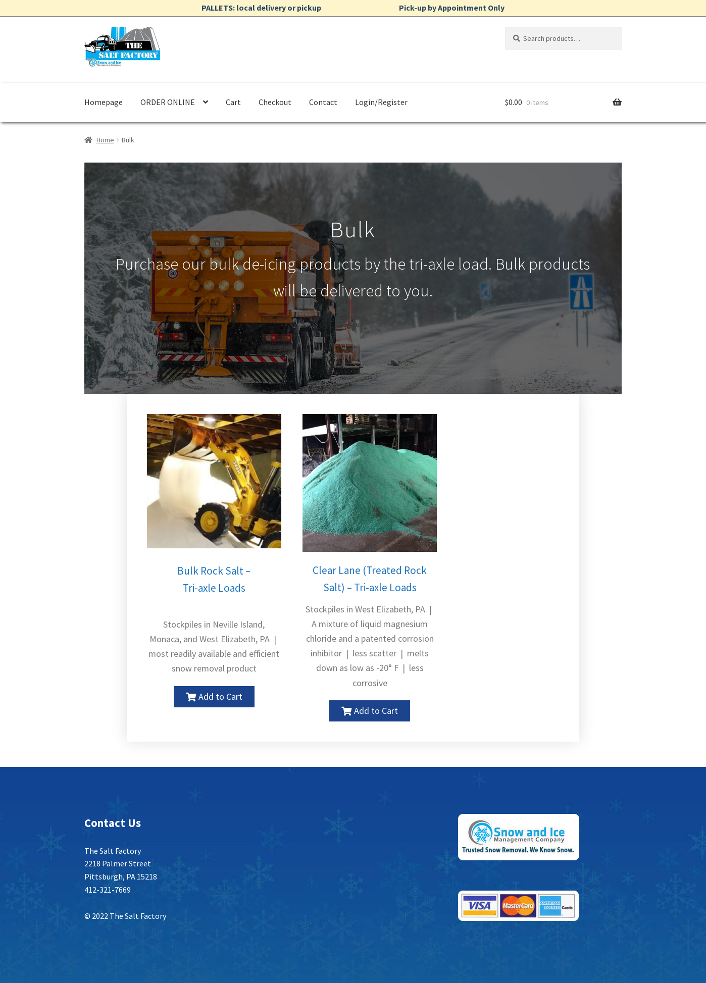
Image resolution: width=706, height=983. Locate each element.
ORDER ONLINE (167, 102)
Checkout (275, 102)
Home (105, 139)
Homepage (103, 102)
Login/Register (381, 102)
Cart (233, 102)
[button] (214, 696)
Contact (323, 102)
